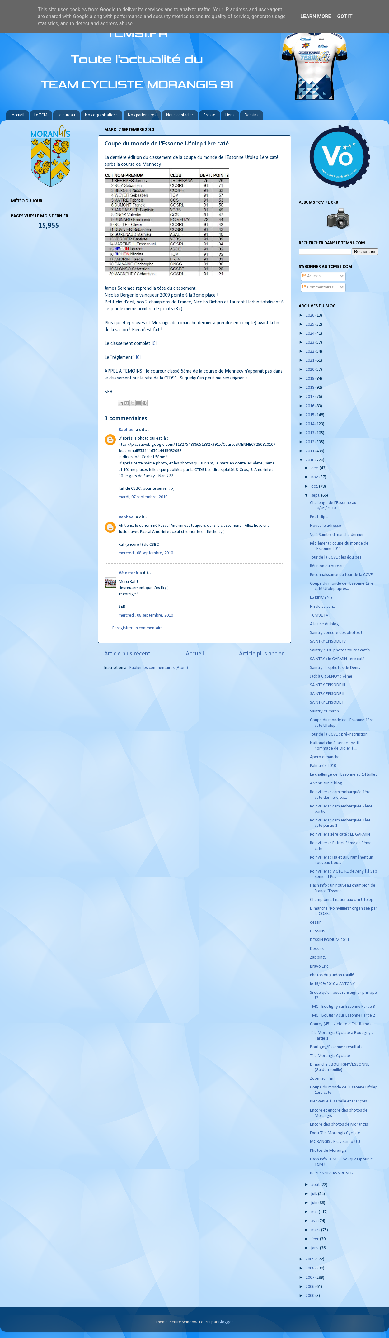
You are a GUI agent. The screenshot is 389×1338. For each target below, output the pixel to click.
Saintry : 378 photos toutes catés (340, 650)
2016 (310, 406)
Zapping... (319, 957)
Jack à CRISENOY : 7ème (331, 676)
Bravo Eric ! (320, 966)
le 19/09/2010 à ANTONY (332, 984)
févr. (315, 1239)
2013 (310, 433)
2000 (310, 1295)
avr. (314, 1221)
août (316, 1185)
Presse (209, 115)
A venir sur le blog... (327, 783)
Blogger (225, 1322)
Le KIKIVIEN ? (321, 597)
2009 (310, 1259)
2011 (310, 451)
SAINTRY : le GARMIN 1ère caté (337, 659)
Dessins (251, 115)
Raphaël (127, 429)
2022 (310, 351)
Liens (229, 115)
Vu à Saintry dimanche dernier (337, 534)
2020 (310, 369)
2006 (310, 1286)
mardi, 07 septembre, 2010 (143, 497)
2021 (310, 360)
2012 (310, 442)
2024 (310, 333)
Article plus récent (127, 654)
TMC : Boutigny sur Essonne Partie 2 (342, 1015)
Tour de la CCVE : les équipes (335, 557)
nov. (315, 477)
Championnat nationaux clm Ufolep (341, 900)
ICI (154, 343)
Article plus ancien (262, 654)
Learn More (315, 16)
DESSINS (317, 931)
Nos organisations (101, 115)
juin (314, 1203)
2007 (310, 1277)
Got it (344, 16)
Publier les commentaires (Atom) (158, 667)
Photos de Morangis (328, 1150)
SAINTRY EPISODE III (327, 685)
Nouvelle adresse (325, 525)
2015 (310, 415)
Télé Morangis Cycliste (330, 1056)
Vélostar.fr (128, 573)
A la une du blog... (326, 624)
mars (316, 1230)
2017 (310, 396)
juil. (314, 1194)
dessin (315, 922)
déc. (315, 468)
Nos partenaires (142, 115)
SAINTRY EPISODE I (326, 702)
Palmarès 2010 (323, 766)
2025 (310, 324)
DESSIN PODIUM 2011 (329, 940)
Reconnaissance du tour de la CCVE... (343, 575)
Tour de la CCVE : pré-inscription (339, 734)
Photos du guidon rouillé (332, 975)
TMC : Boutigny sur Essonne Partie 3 (342, 1006)
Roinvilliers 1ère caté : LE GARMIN (340, 834)
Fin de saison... (323, 606)
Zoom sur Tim (322, 1078)
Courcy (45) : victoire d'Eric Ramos (340, 1024)
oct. (315, 486)
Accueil (18, 115)
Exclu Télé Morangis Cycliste (335, 1133)
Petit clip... (319, 517)
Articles (311, 276)
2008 (310, 1268)
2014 (310, 424)
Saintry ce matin (324, 711)
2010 (310, 460)
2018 (310, 387)
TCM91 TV (319, 615)
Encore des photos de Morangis (339, 1124)
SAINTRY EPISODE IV (328, 641)
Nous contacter (179, 115)
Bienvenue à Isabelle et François (338, 1101)
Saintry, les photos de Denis (335, 667)
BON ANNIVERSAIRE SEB (331, 1173)
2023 (310, 342)
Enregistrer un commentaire (137, 628)
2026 (310, 315)
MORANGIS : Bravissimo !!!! (335, 1142)
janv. (315, 1248)
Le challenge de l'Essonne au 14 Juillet (343, 774)
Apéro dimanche (325, 757)
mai (315, 1212)
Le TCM (40, 115)
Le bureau (66, 115)
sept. (316, 495)
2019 (310, 378)
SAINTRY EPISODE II (327, 694)
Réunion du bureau (327, 566)
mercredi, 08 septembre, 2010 (146, 553)
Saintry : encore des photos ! (336, 633)
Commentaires (318, 287)
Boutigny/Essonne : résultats (336, 1047)
